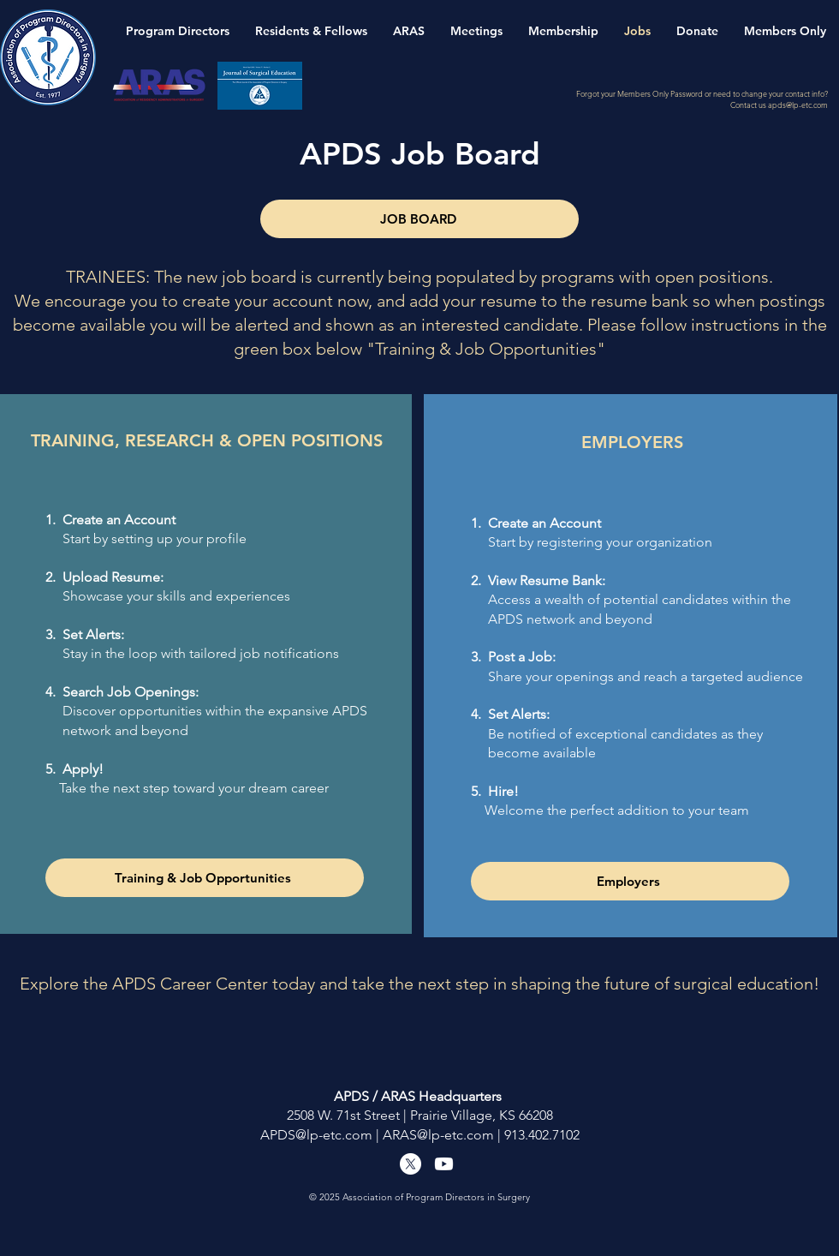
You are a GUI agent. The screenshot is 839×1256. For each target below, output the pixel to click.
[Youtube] (444, 1164)
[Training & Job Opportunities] (204, 877)
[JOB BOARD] (419, 219)
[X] (410, 1164)
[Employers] (630, 881)
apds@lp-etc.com (798, 104)
